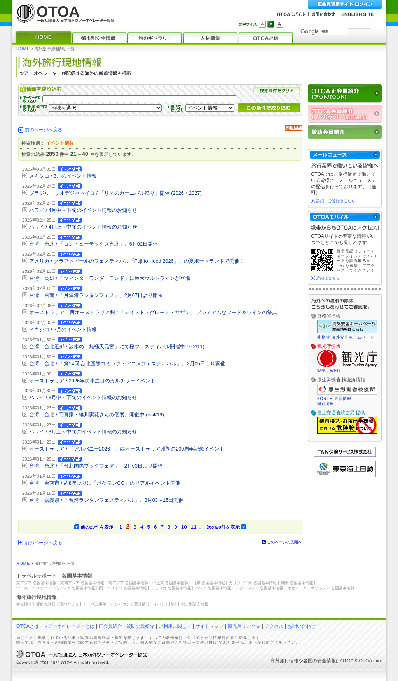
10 (184, 527)
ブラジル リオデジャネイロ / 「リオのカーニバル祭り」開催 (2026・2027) (115, 193)
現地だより (69, 604)
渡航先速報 (46, 604)
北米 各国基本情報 (209, 583)
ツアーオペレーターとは (68, 626)
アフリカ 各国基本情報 (171, 588)
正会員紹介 (110, 626)
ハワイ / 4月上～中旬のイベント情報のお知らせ (83, 227)
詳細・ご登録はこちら (335, 201)
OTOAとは (27, 626)
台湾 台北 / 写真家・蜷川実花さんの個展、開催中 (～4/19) (96, 414)
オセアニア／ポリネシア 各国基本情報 (320, 588)
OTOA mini (370, 661)
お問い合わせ (302, 626)
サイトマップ (209, 626)
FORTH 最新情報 (334, 398)
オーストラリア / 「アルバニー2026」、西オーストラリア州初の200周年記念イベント (127, 449)
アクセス (274, 626)
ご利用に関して (175, 626)
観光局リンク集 (244, 626)
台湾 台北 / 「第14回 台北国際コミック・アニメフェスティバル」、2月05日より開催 (127, 364)
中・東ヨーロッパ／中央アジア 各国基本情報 (55, 588)
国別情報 (325, 404)
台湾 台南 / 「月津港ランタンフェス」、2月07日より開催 (96, 295)
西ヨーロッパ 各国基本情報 (123, 588)
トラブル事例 (94, 604)
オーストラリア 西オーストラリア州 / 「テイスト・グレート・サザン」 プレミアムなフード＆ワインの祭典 (153, 312)
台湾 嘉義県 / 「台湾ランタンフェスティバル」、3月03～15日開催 (106, 500)
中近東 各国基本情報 (170, 583)
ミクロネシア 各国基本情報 (259, 588)
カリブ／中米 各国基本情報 (253, 583)
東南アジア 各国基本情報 (82, 583)
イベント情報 (165, 604)
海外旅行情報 (284, 661)
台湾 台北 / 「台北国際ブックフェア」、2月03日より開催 (96, 466)
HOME (23, 49)
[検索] (324, 31)
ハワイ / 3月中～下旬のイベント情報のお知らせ (83, 397)
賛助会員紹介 (140, 626)
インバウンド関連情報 (130, 604)
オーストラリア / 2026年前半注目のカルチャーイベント (92, 381)
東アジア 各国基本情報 (36, 583)
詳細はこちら (328, 278)
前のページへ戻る (43, 129)
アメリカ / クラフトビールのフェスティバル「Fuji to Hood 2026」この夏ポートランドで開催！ (136, 261)
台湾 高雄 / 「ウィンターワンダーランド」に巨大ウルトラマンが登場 (109, 278)
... (201, 527)
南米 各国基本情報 (297, 583)
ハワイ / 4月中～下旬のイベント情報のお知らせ (83, 210)
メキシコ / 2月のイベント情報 (63, 329)
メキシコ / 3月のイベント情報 (63, 176)
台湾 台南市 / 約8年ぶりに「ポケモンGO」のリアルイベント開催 (104, 483)
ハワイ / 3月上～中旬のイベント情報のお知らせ (83, 432)
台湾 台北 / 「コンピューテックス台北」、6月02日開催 (93, 244)
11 (194, 527)
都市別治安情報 (194, 604)
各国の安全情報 (319, 661)
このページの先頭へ (284, 542)
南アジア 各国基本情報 (128, 583)
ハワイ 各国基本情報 (213, 588)
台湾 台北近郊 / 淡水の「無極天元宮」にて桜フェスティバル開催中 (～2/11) (116, 346)
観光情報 (24, 604)
